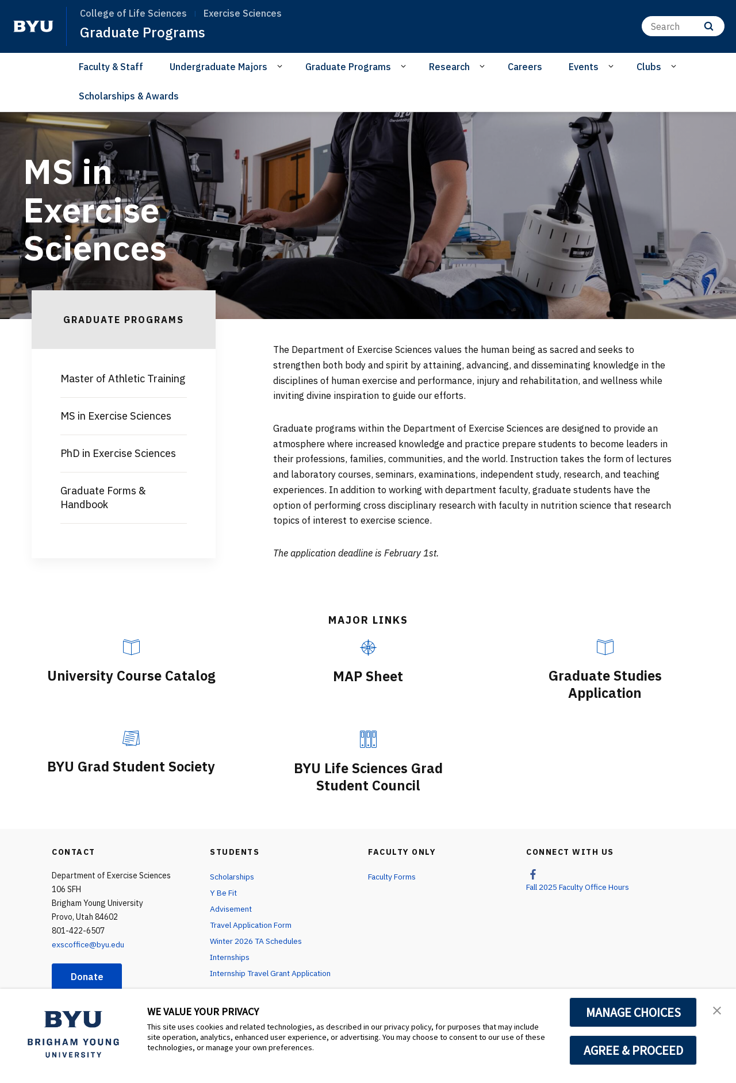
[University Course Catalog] (131, 647)
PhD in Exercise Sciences (118, 453)
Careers (525, 66)
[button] (717, 1009)
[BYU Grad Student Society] (131, 738)
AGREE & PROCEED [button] (633, 1050)
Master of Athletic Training (122, 378)
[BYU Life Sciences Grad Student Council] (368, 738)
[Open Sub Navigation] (281, 66)
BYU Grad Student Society (131, 765)
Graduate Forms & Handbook (103, 497)
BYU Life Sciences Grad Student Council (368, 776)
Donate (87, 975)
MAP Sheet (368, 676)
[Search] (683, 26)
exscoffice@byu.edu (88, 943)
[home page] (33, 26)
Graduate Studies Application (605, 684)
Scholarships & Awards (129, 96)
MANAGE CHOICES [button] (633, 1012)
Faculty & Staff (111, 66)
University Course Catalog (131, 675)
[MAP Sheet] (368, 647)
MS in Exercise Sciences (115, 416)
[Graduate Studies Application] (605, 647)
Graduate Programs (142, 32)
